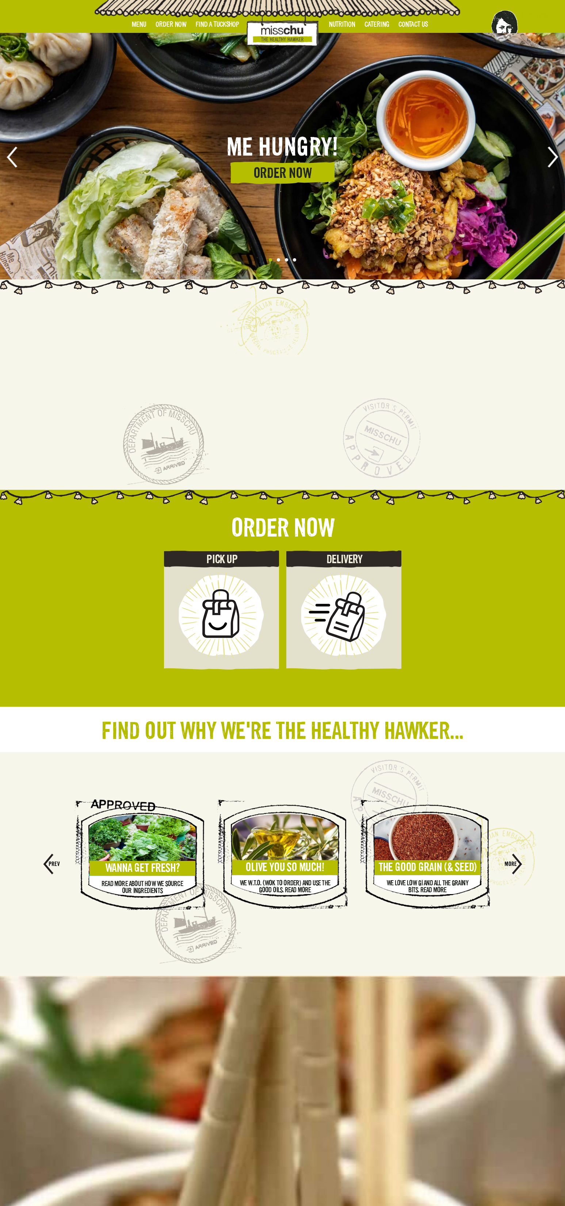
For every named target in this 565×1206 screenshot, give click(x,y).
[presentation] (17, 157)
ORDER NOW (282, 173)
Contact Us (413, 24)
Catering (376, 24)
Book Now (534, 15)
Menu (139, 24)
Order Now (171, 24)
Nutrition (342, 24)
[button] (270, 260)
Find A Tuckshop (217, 24)
